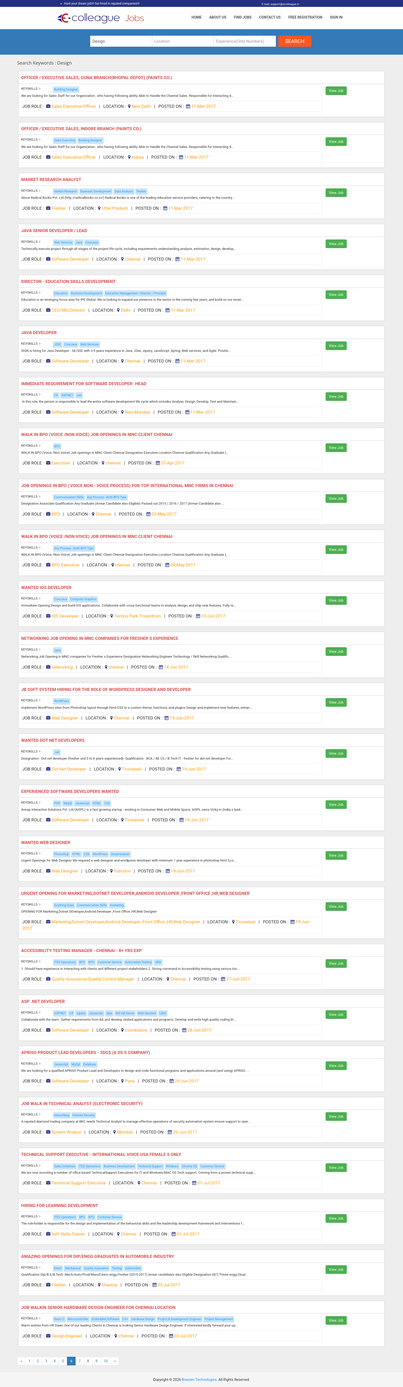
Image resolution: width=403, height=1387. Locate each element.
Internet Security (84, 1115)
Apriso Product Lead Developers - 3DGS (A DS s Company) (86, 1052)
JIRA (158, 962)
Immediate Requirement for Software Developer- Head (84, 383)
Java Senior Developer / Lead (54, 230)
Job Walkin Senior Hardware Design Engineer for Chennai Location (99, 1307)
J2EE (57, 344)
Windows (172, 1166)
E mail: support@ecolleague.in (279, 4)
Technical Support (150, 1166)
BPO (57, 446)
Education (61, 293)
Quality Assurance (96, 1268)
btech (58, 1268)
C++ (125, 1319)
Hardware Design (142, 1319)
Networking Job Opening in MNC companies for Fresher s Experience (100, 638)
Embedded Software (105, 1319)
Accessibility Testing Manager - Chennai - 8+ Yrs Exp (82, 950)
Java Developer (39, 332)
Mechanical (73, 1268)
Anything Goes (64, 905)
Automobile (133, 1268)
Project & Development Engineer (179, 1319)
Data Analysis (124, 191)
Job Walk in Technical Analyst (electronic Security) (82, 1103)
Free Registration (305, 17)
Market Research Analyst (51, 179)
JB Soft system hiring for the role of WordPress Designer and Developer (106, 689)
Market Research (65, 191)
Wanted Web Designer (46, 842)
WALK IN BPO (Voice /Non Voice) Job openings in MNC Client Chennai (97, 434)
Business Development (96, 191)
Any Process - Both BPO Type (107, 497)
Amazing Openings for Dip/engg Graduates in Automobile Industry (98, 1256)
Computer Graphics (83, 599)
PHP (57, 803)
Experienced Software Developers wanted (70, 791)
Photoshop (61, 854)
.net (78, 395)
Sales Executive (64, 140)
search (294, 41)
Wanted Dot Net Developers (53, 740)
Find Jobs (243, 17)
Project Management (219, 1319)
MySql (67, 803)
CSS (107, 803)
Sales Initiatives (64, 1166)
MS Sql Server (125, 1013)
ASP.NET (67, 395)
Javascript (82, 803)
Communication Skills (69, 497)
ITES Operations (65, 962)
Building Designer (66, 89)
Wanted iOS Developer (47, 587)
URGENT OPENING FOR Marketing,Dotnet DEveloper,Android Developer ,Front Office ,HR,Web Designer (136, 893)
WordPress (61, 701)
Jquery (81, 1013)
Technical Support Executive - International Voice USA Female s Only (101, 1154)
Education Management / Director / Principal (135, 293)
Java (79, 242)
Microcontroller (78, 1319)
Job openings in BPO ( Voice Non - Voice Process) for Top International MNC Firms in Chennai (127, 485)
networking (61, 1115)
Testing (117, 1268)
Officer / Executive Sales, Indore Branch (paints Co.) (82, 128)
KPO (91, 962)
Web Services (63, 242)
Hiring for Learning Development (60, 1205)
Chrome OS (189, 1166)
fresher (141, 191)
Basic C (59, 1319)
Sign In (336, 17)
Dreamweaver (120, 854)
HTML (97, 803)
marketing (117, 905)
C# (56, 395)
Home (196, 17)
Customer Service (110, 962)
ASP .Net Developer (43, 1001)
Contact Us (270, 17)
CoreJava (92, 242)
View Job (336, 91)
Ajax (109, 1013)
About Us (217, 17)
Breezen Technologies (199, 1380)
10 (106, 1361)
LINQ (162, 1013)
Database (89, 1064)
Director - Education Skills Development (69, 281)
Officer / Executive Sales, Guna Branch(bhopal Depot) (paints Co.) (97, 77)
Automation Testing (138, 962)
